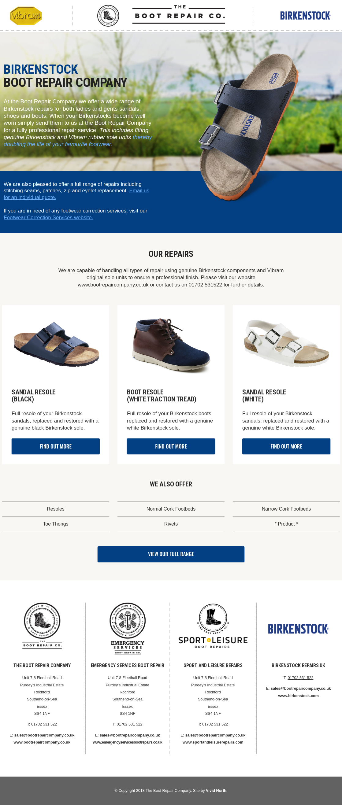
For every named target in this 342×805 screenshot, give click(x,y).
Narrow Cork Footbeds (286, 508)
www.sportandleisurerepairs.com (213, 742)
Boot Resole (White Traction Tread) (161, 395)
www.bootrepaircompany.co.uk (114, 285)
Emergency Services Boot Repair (127, 665)
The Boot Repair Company (41, 665)
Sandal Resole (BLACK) (34, 395)
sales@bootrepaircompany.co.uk (44, 735)
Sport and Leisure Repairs (213, 665)
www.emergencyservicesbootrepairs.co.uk (127, 742)
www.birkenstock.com (298, 696)
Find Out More (55, 446)
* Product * (286, 523)
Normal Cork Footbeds (171, 508)
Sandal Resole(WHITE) (264, 395)
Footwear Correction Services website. (48, 217)
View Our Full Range (171, 554)
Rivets (171, 523)
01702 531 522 (44, 724)
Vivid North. (216, 790)
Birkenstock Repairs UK (298, 665)
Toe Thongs (55, 523)
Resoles (56, 508)
